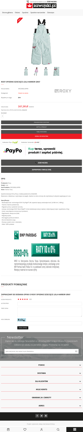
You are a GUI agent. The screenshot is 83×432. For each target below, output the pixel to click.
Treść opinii (4, 308)
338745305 (43, 162)
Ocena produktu (6, 299)
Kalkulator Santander (27, 142)
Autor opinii (5, 303)
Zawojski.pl (41, 5)
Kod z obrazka (5, 319)
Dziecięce (50, 12)
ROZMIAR (4, 113)
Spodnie (25, 12)
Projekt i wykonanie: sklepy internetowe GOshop (41, 424)
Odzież (17, 12)
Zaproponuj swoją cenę (41, 170)
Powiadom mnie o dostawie (41, 122)
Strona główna (7, 12)
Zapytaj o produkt (41, 127)
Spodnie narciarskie (37, 12)
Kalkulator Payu (7, 142)
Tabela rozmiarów (41, 132)
